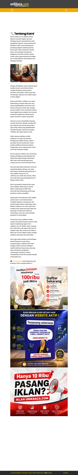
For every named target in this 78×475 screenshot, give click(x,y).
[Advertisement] (21, 442)
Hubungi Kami (17, 261)
